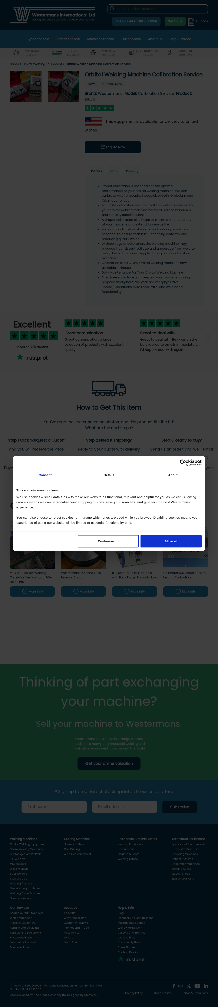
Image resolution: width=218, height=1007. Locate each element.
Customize (108, 541)
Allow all (171, 541)
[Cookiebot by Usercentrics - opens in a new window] (183, 463)
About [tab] (173, 475)
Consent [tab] (45, 475)
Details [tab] (109, 475)
